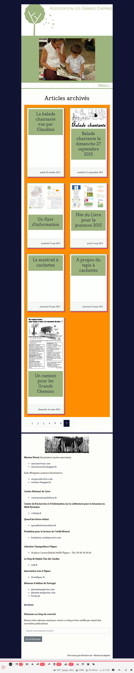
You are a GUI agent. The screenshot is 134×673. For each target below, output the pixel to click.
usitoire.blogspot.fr (41, 482)
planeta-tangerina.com (43, 592)
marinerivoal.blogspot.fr (44, 466)
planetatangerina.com (43, 589)
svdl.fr (34, 565)
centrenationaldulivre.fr (44, 497)
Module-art (86, 655)
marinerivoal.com (40, 463)
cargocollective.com (42, 479)
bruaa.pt (35, 595)
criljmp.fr (36, 513)
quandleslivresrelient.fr (43, 525)
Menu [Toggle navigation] (104, 85)
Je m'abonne (33, 639)
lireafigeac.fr (38, 577)
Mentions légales (102, 655)
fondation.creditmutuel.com (46, 537)
